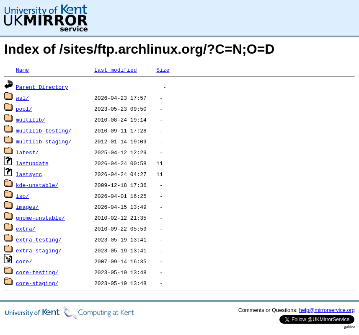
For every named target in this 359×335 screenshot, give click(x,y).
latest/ (27, 152)
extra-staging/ (39, 250)
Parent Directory (42, 87)
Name (22, 69)
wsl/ (22, 97)
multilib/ (30, 119)
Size (162, 69)
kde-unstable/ (37, 185)
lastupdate (32, 163)
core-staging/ (37, 283)
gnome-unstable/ (40, 217)
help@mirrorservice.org (327, 310)
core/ (24, 261)
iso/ (22, 196)
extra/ (26, 228)
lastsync (29, 174)
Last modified (115, 69)
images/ (27, 206)
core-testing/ (37, 272)
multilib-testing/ (44, 130)
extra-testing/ (39, 239)
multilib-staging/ (44, 141)
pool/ (24, 108)
